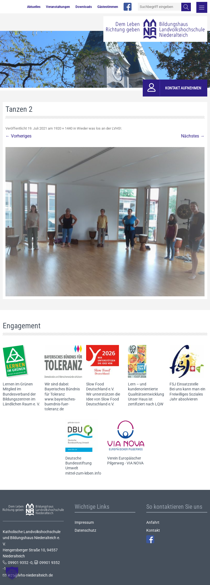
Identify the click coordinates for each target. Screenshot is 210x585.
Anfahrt (152, 522)
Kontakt (153, 530)
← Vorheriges (18, 136)
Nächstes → (193, 136)
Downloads (83, 6)
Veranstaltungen (58, 6)
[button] (12, 573)
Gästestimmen (107, 6)
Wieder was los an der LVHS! (99, 128)
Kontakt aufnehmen (183, 88)
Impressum (84, 522)
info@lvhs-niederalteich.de (30, 575)
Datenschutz (85, 530)
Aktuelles (33, 6)
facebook (128, 7)
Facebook (150, 539)
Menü (201, 7)
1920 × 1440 (63, 128)
